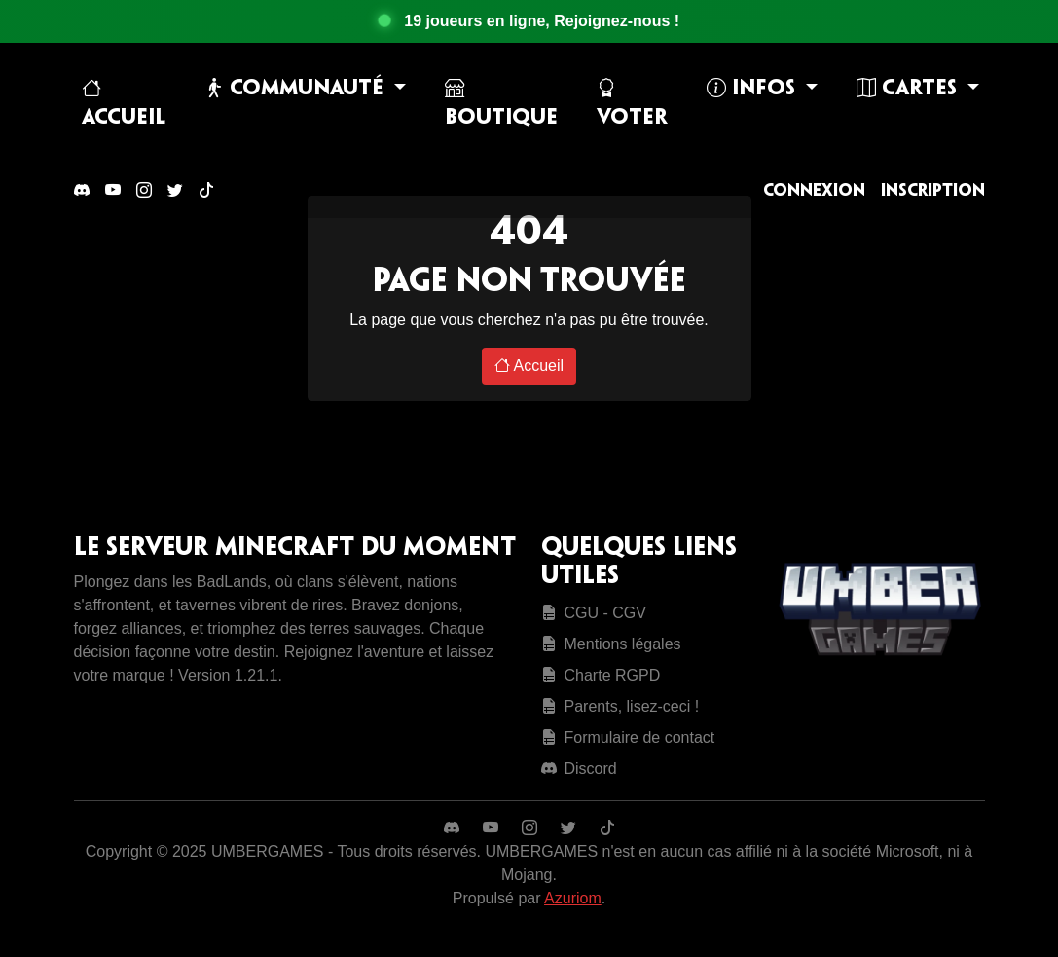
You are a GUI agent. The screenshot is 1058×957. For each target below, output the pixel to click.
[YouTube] (113, 190)
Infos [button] (754, 88)
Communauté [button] (296, 88)
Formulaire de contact (628, 737)
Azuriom (573, 898)
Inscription (933, 191)
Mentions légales (611, 644)
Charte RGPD (601, 675)
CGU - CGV (593, 613)
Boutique (501, 103)
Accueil (123, 103)
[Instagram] (144, 190)
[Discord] (82, 190)
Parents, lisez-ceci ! (620, 706)
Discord (579, 768)
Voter (632, 103)
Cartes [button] (910, 88)
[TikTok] (206, 190)
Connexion (814, 191)
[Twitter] (175, 190)
